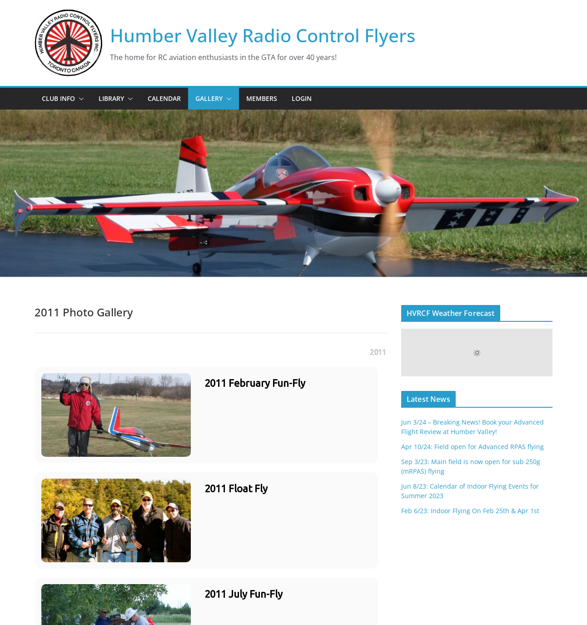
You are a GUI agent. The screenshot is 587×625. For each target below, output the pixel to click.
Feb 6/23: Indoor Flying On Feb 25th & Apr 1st (470, 510)
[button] (79, 98)
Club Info (58, 98)
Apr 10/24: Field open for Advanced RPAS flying (472, 446)
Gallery (209, 98)
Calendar (164, 98)
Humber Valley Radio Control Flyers (262, 35)
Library (111, 98)
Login (302, 98)
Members (261, 98)
